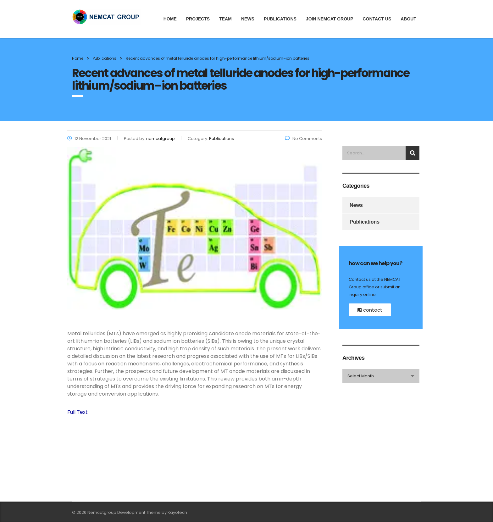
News (247, 18)
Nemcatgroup (101, 512)
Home (170, 18)
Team (225, 18)
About (408, 18)
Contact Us (377, 18)
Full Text (77, 412)
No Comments (303, 139)
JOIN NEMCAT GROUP (329, 18)
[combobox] (380, 376)
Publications (280, 18)
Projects (198, 18)
